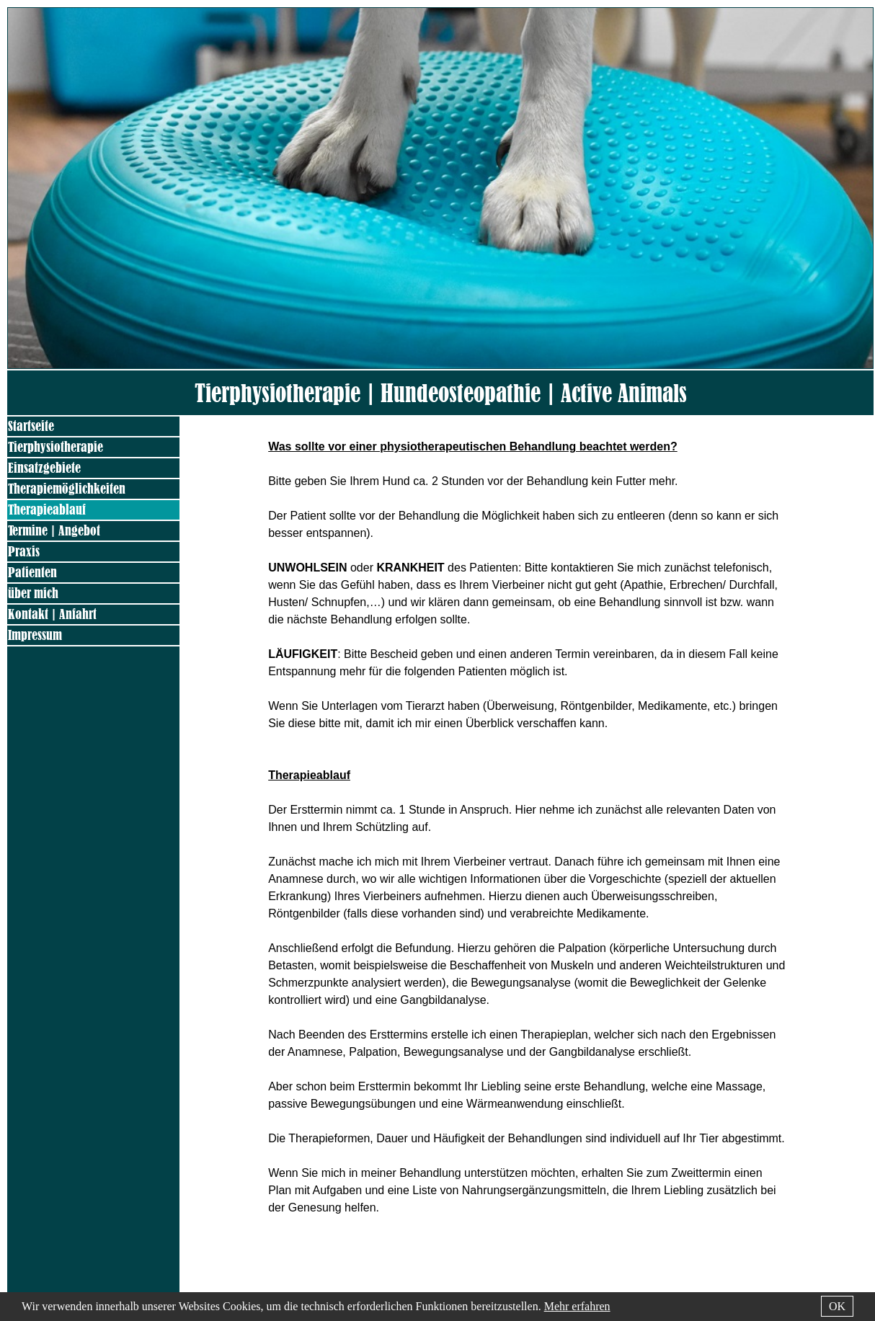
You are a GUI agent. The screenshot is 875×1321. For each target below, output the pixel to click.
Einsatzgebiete (44, 468)
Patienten (32, 572)
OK (837, 1306)
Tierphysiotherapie (55, 447)
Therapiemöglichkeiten (66, 489)
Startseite (31, 426)
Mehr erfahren (577, 1306)
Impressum (35, 635)
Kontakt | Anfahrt (52, 614)
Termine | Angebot (54, 530)
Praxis (24, 551)
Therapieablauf (47, 509)
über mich (33, 593)
